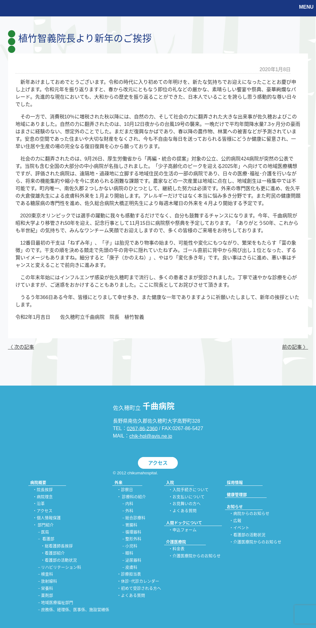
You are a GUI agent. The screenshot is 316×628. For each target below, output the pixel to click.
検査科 (47, 574)
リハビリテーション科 (61, 567)
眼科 (129, 553)
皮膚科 (131, 567)
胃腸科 (131, 525)
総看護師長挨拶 (59, 546)
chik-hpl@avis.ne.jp (150, 436)
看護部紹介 (55, 553)
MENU (306, 7)
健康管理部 (237, 494)
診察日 (127, 489)
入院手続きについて (191, 489)
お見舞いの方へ (187, 504)
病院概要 (38, 482)
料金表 (179, 549)
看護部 (48, 539)
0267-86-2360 (142, 428)
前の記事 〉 (295, 347)
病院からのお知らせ (251, 513)
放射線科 (49, 581)
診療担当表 (131, 574)
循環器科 (133, 532)
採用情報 (235, 482)
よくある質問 (133, 595)
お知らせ (235, 506)
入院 (170, 482)
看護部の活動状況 (61, 560)
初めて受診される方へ (141, 588)
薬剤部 (47, 595)
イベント (241, 527)
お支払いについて (189, 496)
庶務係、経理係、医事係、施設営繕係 (75, 609)
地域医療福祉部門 (57, 602)
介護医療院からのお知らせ (197, 556)
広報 (237, 521)
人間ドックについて (184, 522)
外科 (129, 511)
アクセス (158, 463)
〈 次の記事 (21, 347)
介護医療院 (176, 542)
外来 (118, 482)
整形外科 (133, 539)
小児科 (131, 546)
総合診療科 (135, 517)
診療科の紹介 (134, 496)
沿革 (41, 504)
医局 (45, 532)
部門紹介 (46, 525)
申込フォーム (185, 530)
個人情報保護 (49, 517)
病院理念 (45, 496)
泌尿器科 (133, 560)
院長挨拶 (45, 489)
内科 (129, 504)
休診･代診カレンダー (140, 581)
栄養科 (47, 588)
